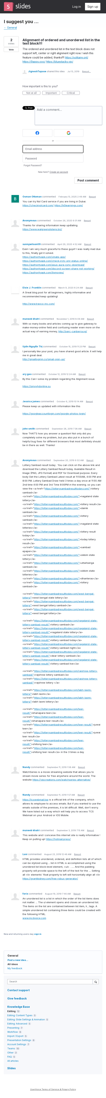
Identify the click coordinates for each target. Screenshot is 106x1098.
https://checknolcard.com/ (38, 205)
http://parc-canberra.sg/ (72, 331)
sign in (37, 934)
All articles (13, 1060)
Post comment (88, 180)
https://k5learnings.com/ (68, 205)
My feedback (15, 968)
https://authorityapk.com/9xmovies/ (43, 272)
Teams (11, 1048)
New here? (53, 172)
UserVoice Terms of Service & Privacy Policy (53, 1089)
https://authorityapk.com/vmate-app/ (44, 256)
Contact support (18, 990)
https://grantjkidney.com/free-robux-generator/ (50, 878)
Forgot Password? (33, 165)
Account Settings (16, 1044)
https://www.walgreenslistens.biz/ (42, 229)
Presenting (13, 1027)
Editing (11, 1011)
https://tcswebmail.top (35, 799)
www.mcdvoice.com (34, 918)
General (13, 955)
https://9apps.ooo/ (34, 61)
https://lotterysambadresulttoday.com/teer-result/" (63, 724)
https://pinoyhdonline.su (37, 386)
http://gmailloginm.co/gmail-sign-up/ (44, 359)
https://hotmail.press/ (58, 839)
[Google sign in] (69, 133)
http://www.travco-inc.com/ (39, 303)
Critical (73, 93)
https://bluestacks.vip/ (59, 61)
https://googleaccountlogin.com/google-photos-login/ (54, 413)
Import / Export (15, 1036)
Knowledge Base (18, 1006)
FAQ (9, 1056)
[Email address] (53, 149)
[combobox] (51, 981)
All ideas (13, 964)
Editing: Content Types (19, 1015)
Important (53, 93)
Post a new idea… (18, 960)
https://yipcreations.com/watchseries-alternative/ (61, 779)
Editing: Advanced (17, 1023)
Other (10, 1052)
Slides (11, 1068)
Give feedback (17, 998)
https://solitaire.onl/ (76, 57)
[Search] (96, 981)
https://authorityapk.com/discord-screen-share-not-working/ (58, 268)
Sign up (92, 6)
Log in (76, 6)
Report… (86, 71)
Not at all (33, 93)
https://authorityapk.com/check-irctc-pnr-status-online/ (55, 260)
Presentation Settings (19, 1040)
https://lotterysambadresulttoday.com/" (67, 488)
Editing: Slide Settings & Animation (26, 1019)
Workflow (12, 1031)
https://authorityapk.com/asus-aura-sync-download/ (54, 264)
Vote (11, 49)
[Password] (53, 159)
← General (10, 27)
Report (92, 196)
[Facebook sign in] (37, 133)
